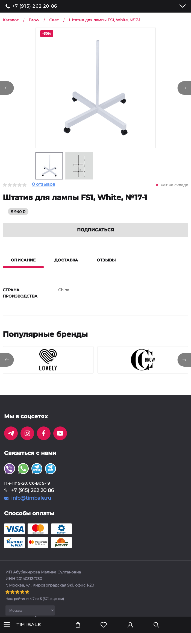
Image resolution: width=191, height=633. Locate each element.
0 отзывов (43, 184)
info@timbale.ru (31, 498)
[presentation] (7, 360)
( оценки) (34, 599)
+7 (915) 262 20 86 (34, 6)
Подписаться (95, 229)
